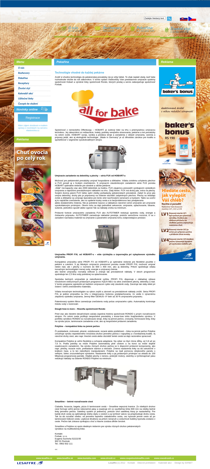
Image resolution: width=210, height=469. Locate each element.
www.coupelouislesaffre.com (135, 458)
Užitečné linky (25, 98)
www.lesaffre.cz (44, 458)
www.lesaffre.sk (65, 458)
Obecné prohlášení (146, 463)
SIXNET (189, 463)
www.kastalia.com (86, 458)
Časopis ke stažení (28, 103)
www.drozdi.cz (108, 458)
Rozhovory (24, 72)
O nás (21, 67)
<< (56, 449)
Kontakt (39, 18)
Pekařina (23, 78)
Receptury (23, 83)
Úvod (22, 18)
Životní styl (24, 88)
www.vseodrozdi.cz (164, 458)
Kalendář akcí (25, 93)
